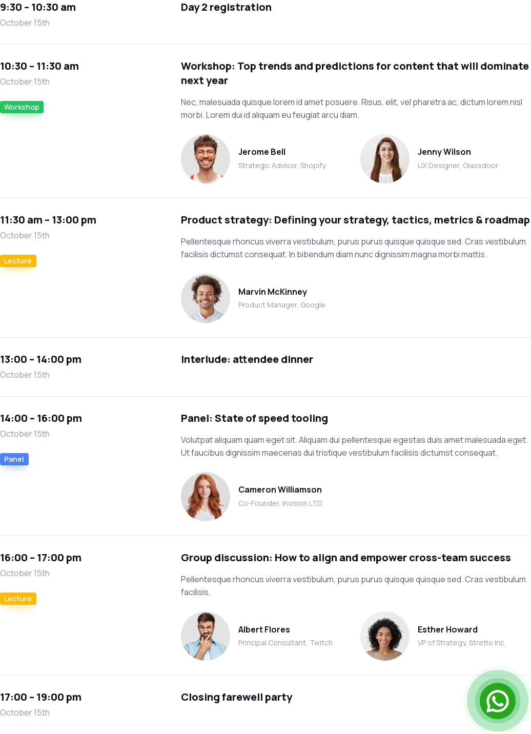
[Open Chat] (498, 701)
